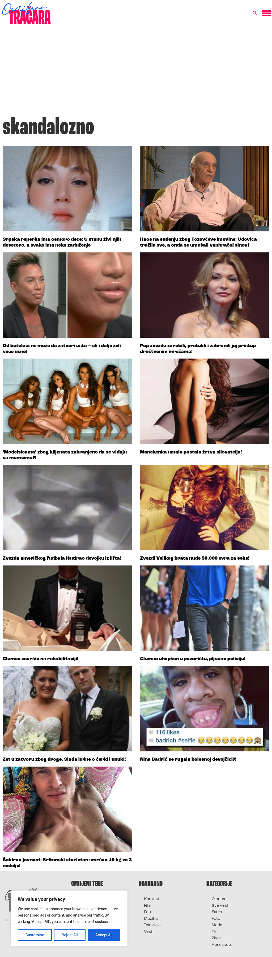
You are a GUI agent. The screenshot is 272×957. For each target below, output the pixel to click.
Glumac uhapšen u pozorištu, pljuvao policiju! (192, 658)
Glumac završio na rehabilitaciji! (40, 658)
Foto (148, 912)
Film (147, 906)
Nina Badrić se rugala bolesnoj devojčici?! (188, 759)
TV (214, 932)
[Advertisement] (136, 73)
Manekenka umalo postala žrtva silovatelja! (191, 452)
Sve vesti (220, 906)
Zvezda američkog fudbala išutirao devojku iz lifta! (62, 558)
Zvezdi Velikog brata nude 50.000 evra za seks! (194, 558)
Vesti (148, 932)
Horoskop (221, 945)
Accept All (104, 935)
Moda (217, 925)
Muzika (151, 919)
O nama (219, 899)
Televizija (152, 925)
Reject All (70, 935)
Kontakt (152, 899)
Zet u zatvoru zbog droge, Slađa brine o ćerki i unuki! (64, 759)
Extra (217, 912)
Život (216, 938)
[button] (254, 13)
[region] (69, 918)
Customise (35, 935)
